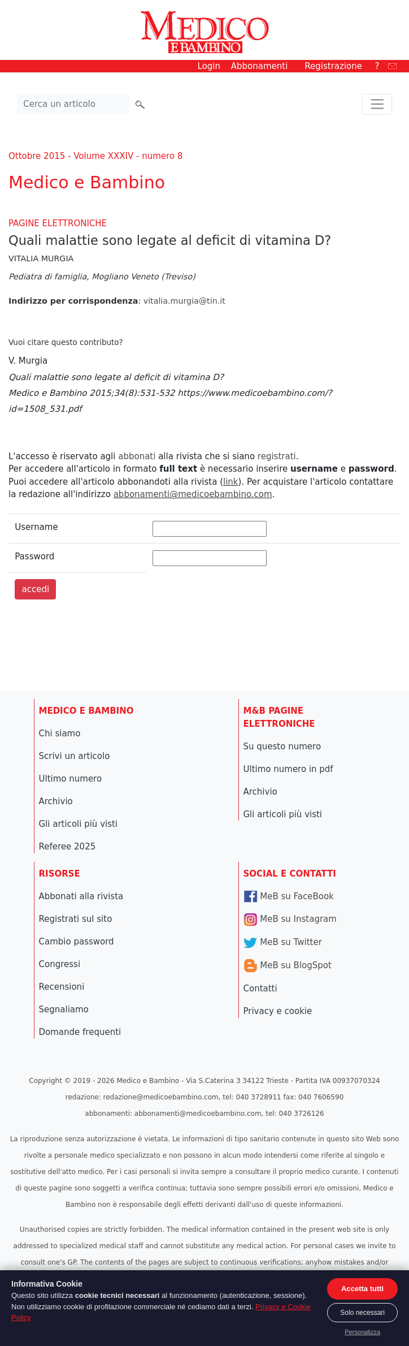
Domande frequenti (80, 1032)
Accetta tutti (362, 1288)
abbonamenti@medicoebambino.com (193, 494)
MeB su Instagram (290, 919)
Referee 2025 (67, 847)
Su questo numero (282, 746)
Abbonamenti (259, 66)
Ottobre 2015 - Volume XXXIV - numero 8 (95, 156)
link (230, 482)
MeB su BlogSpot (287, 965)
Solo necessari (362, 1313)
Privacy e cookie (277, 1011)
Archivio (56, 801)
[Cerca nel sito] (73, 104)
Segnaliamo (64, 1009)
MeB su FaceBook (288, 896)
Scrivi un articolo (74, 756)
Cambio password (76, 942)
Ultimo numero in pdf (288, 769)
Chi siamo (60, 733)
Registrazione (333, 66)
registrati (277, 456)
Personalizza (362, 1331)
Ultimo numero (70, 779)
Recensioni (62, 987)
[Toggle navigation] (377, 104)
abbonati (136, 456)
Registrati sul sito (75, 919)
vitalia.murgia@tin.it (184, 300)
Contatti (260, 988)
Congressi (60, 964)
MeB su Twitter (282, 942)
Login (209, 66)
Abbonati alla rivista (81, 896)
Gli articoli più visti (78, 824)
